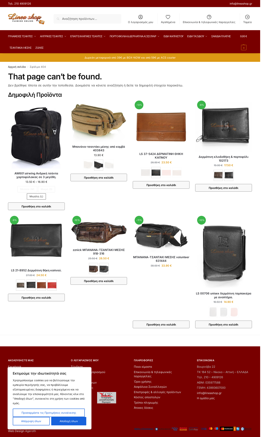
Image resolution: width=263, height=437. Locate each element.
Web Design (16, 431)
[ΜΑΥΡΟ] (98, 165)
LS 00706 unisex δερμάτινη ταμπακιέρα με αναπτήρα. (223, 295)
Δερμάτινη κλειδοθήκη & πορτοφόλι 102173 (223, 158)
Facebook (14, 366)
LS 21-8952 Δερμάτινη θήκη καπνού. (36, 270)
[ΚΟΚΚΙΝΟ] (52, 285)
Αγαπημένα (168, 19)
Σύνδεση (77, 366)
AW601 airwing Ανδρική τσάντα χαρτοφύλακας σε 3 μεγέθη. (36, 175)
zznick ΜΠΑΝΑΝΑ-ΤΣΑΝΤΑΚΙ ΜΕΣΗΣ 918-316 (99, 252)
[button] (246, 41)
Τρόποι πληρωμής (146, 402)
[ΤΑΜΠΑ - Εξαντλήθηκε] (177, 172)
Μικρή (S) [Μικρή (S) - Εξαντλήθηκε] (46, 189)
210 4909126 (22, 3)
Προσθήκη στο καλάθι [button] (161, 324)
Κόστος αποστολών (147, 397)
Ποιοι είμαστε (143, 366)
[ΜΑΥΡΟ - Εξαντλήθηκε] (223, 312)
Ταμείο (247, 19)
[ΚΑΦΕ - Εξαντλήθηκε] (88, 165)
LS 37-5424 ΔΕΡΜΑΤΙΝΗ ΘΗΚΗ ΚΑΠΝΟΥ (161, 156)
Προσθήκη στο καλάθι (36, 206)
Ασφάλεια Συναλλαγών (150, 387)
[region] (49, 398)
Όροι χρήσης (143, 381)
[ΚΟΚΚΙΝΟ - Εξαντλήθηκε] (166, 172)
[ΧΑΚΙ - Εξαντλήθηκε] (109, 165)
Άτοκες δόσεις (143, 408)
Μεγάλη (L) (36, 196)
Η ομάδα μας (206, 398)
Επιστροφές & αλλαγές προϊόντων (157, 392)
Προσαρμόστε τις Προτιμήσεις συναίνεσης (49, 412)
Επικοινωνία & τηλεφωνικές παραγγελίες (209, 19)
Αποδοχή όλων (69, 421)
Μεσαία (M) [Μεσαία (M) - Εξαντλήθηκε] (27, 189)
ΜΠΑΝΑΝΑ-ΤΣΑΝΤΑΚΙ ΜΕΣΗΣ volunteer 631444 (161, 259)
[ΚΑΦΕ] (218, 175)
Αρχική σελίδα (17, 66)
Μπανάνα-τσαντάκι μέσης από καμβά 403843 (98, 148)
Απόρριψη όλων (31, 421)
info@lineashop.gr (241, 3)
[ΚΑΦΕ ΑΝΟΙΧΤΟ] (41, 285)
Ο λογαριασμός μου (140, 19)
